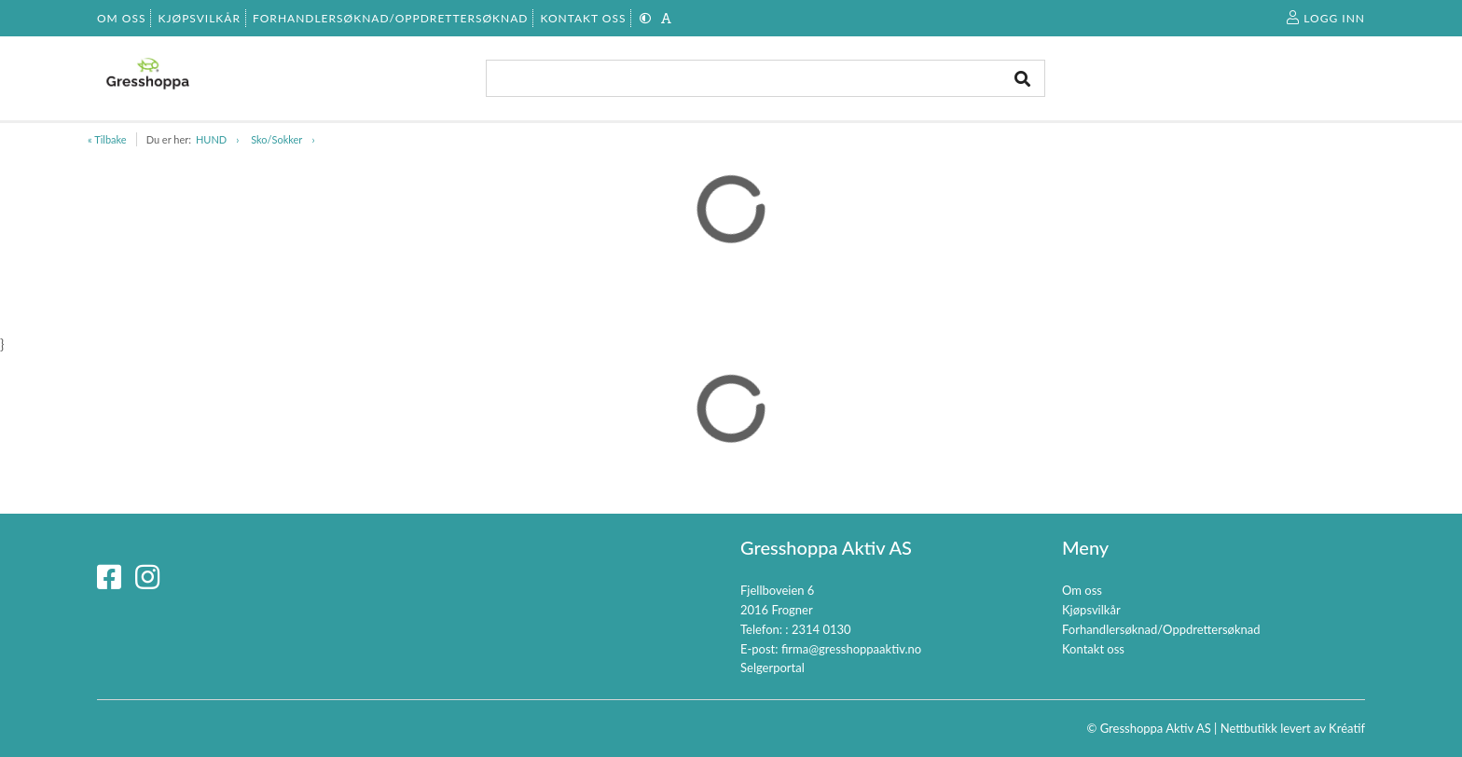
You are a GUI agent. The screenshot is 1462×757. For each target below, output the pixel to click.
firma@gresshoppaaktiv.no (851, 648)
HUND (211, 139)
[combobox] (765, 78)
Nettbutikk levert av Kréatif (1293, 728)
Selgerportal (772, 667)
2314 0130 (821, 629)
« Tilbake (107, 139)
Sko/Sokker (276, 139)
